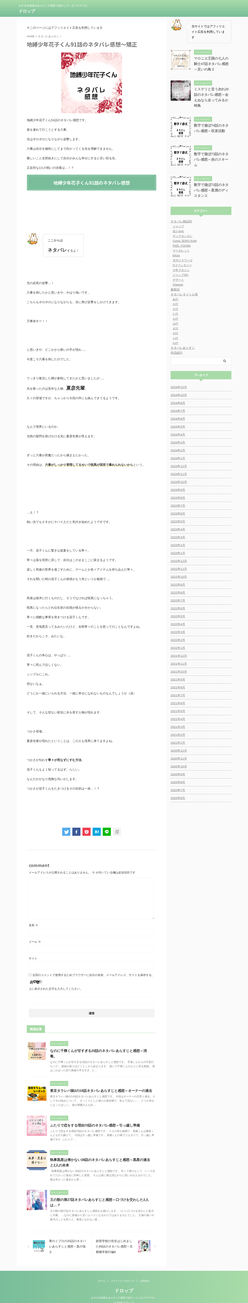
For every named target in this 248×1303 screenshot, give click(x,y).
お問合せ (145, 1275)
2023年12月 (178, 458)
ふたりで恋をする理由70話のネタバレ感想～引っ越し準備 (92, 1120)
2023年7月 (177, 498)
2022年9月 (177, 577)
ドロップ (27, 11)
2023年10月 (178, 474)
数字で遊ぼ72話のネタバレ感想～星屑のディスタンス (212, 182)
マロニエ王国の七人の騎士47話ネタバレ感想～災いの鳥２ (212, 64)
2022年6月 (177, 600)
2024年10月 (178, 387)
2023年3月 (177, 529)
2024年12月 (178, 379)
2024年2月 (177, 442)
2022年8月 (177, 585)
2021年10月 (178, 664)
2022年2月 (177, 632)
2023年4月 (177, 521)
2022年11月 (178, 561)
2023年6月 (177, 506)
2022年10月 (178, 569)
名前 (33, 925)
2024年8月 (177, 395)
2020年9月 (177, 766)
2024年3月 (177, 434)
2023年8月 (177, 490)
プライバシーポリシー (123, 1275)
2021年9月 (177, 671)
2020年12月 (178, 743)
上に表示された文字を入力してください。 (56, 988)
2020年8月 (177, 774)
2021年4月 (177, 711)
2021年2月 (177, 727)
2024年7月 (177, 403)
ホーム (102, 1275)
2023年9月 (177, 482)
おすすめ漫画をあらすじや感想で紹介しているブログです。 (124, 1292)
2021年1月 (177, 735)
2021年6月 (177, 695)
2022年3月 (177, 624)
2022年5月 (177, 608)
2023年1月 (177, 545)
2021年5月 (177, 703)
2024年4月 (177, 427)
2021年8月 (177, 679)
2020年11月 (178, 751)
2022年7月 (177, 592)
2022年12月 (178, 553)
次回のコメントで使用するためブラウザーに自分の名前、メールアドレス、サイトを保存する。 (93, 975)
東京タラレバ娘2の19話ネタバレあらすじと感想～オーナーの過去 (98, 1085)
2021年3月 (177, 719)
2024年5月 (177, 419)
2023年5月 (177, 513)
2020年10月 (178, 758)
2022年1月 (177, 640)
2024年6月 (177, 411)
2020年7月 (177, 782)
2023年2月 (177, 537)
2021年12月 (178, 648)
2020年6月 (177, 790)
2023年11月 (178, 466)
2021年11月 (178, 656)
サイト (33, 958)
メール (35, 941)
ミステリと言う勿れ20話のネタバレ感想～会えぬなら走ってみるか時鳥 (212, 95)
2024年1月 (177, 450)
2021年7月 (177, 687)
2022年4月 (177, 616)
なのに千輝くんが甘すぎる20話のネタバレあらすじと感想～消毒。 (99, 1051)
